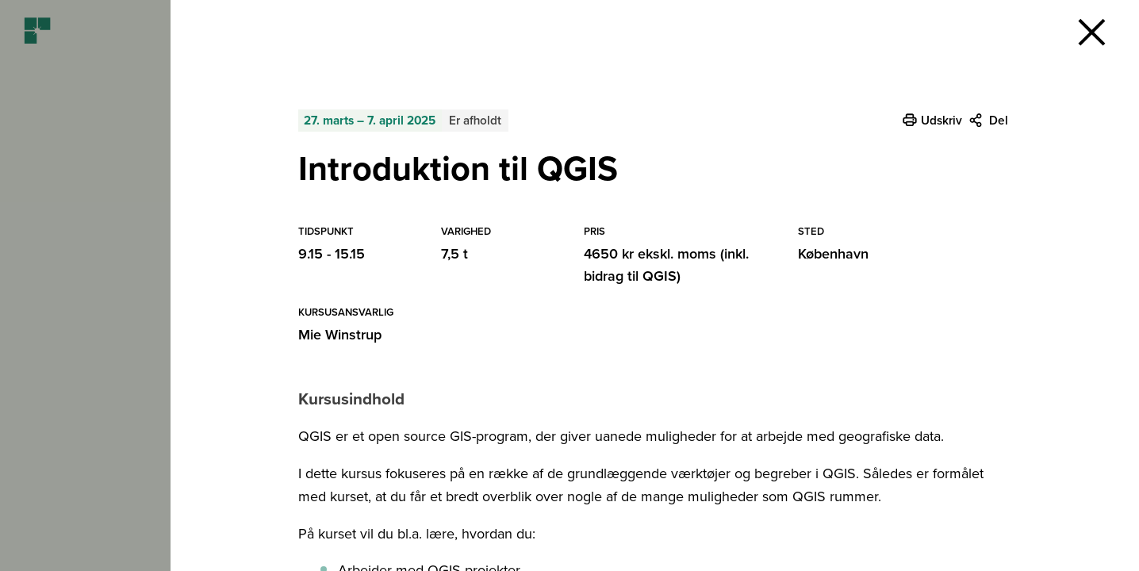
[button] (1091, 31)
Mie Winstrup (340, 334)
